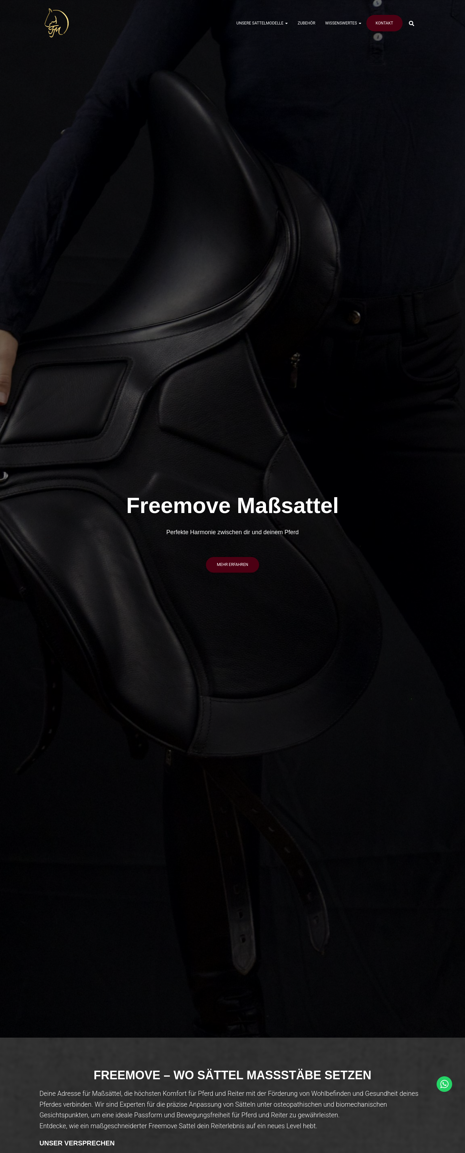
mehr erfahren (232, 564)
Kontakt (384, 23)
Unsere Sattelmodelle (262, 23)
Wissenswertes (343, 23)
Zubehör (306, 23)
